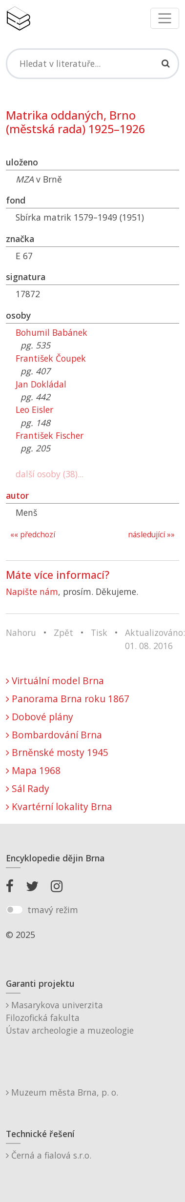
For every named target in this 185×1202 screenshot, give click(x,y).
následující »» (151, 535)
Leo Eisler (34, 409)
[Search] (92, 63)
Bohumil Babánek (51, 332)
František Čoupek (51, 358)
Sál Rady (27, 788)
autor (17, 495)
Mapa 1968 (33, 770)
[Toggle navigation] (164, 18)
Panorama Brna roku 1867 (67, 698)
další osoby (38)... (49, 474)
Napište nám (32, 591)
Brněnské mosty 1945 (57, 752)
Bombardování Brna (54, 734)
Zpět (63, 632)
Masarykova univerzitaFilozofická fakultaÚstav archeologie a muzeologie (70, 1018)
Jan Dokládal (41, 384)
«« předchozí (32, 535)
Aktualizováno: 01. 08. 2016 (155, 639)
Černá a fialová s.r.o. (48, 1155)
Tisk (99, 632)
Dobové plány (39, 716)
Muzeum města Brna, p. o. (62, 1092)
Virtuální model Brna (55, 680)
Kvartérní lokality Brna (59, 806)
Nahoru (21, 632)
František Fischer (49, 435)
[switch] (14, 909)
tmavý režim (52, 910)
